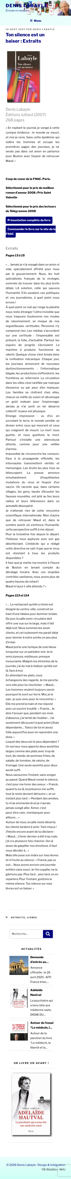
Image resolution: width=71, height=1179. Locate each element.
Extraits (18, 917)
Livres (32, 917)
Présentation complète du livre (29, 220)
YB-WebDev (49, 1169)
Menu (35, 20)
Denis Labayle (27, 5)
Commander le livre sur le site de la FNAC (31, 231)
